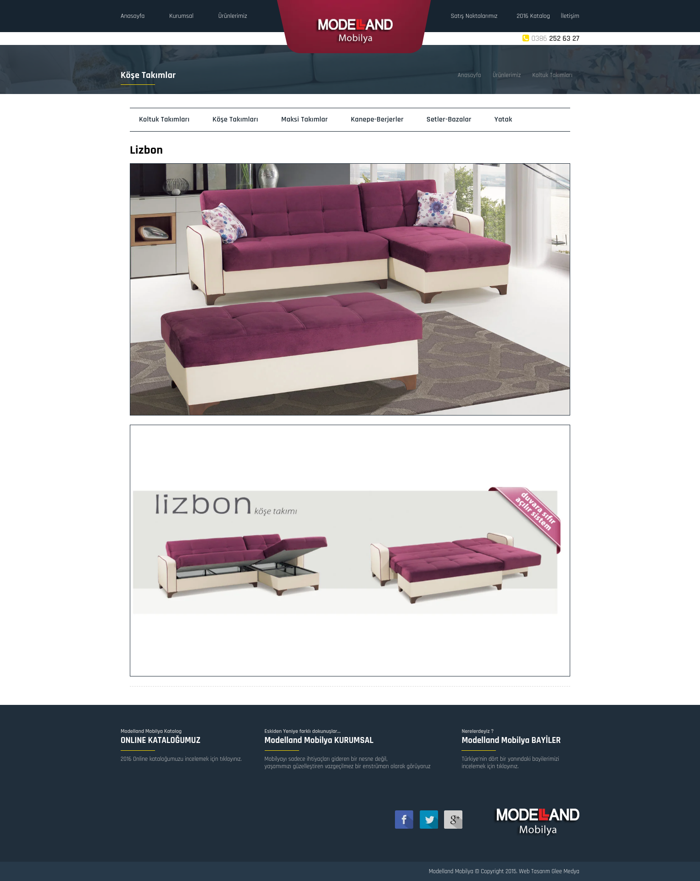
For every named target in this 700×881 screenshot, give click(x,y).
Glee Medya (566, 871)
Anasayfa (469, 75)
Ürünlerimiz (507, 75)
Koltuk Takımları (552, 75)
